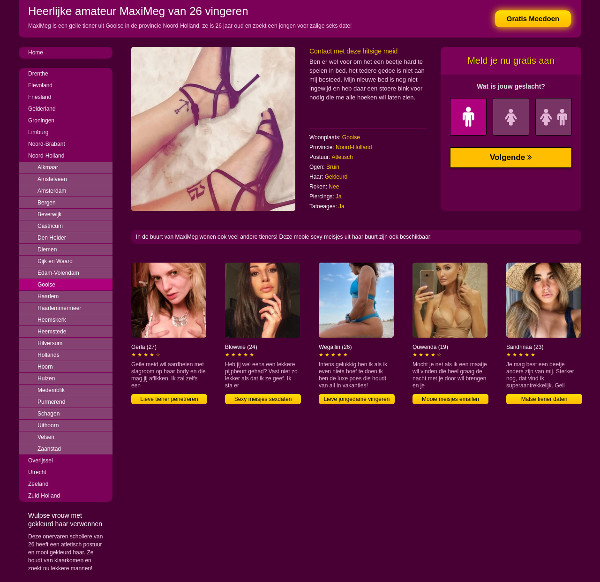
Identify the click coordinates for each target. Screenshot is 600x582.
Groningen (41, 120)
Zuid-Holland (44, 495)
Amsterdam (52, 191)
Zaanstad (49, 449)
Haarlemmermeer (59, 308)
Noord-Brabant (46, 144)
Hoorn (45, 366)
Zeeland (38, 484)
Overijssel (40, 460)
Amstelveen (52, 179)
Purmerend (51, 402)
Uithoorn (48, 425)
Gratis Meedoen (533, 19)
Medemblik (51, 390)
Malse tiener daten (544, 399)
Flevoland (40, 85)
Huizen (46, 378)
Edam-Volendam (58, 273)
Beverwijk (49, 214)
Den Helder (52, 237)
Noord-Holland (46, 155)
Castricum (50, 226)
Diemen (47, 249)
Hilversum (50, 343)
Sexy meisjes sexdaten (263, 399)
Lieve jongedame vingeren (357, 399)
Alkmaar (48, 167)
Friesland (39, 97)
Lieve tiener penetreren (169, 399)
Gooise (46, 284)
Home (35, 52)
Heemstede (52, 331)
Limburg (38, 132)
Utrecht (37, 472)
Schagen (49, 413)
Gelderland (42, 109)
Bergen (47, 202)
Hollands (49, 355)
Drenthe (38, 73)
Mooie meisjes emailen (450, 399)
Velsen (46, 437)
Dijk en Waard (55, 261)
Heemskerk (52, 320)
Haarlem (48, 296)
